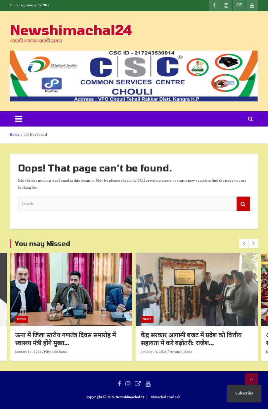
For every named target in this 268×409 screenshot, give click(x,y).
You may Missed (42, 243)
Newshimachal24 (71, 30)
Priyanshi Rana (76, 352)
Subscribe (244, 393)
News (42, 319)
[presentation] (243, 243)
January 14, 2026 (49, 352)
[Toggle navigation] (18, 119)
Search (243, 204)
